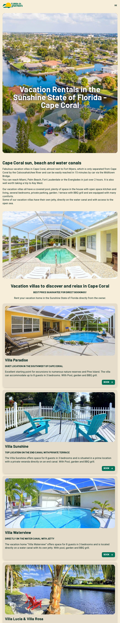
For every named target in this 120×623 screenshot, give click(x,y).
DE (116, 5)
